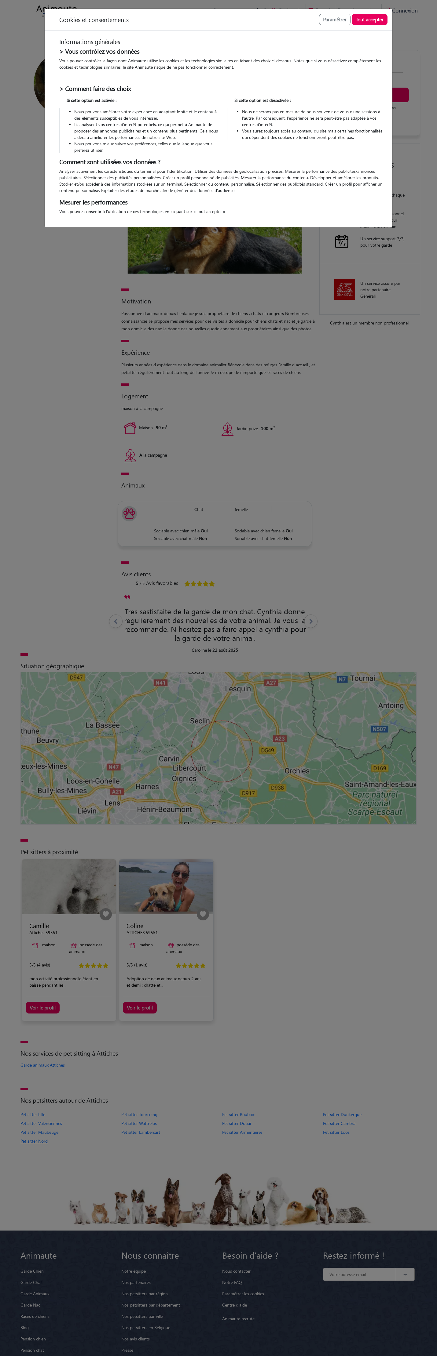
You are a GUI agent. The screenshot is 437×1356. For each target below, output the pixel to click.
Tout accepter (370, 19)
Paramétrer (335, 19)
